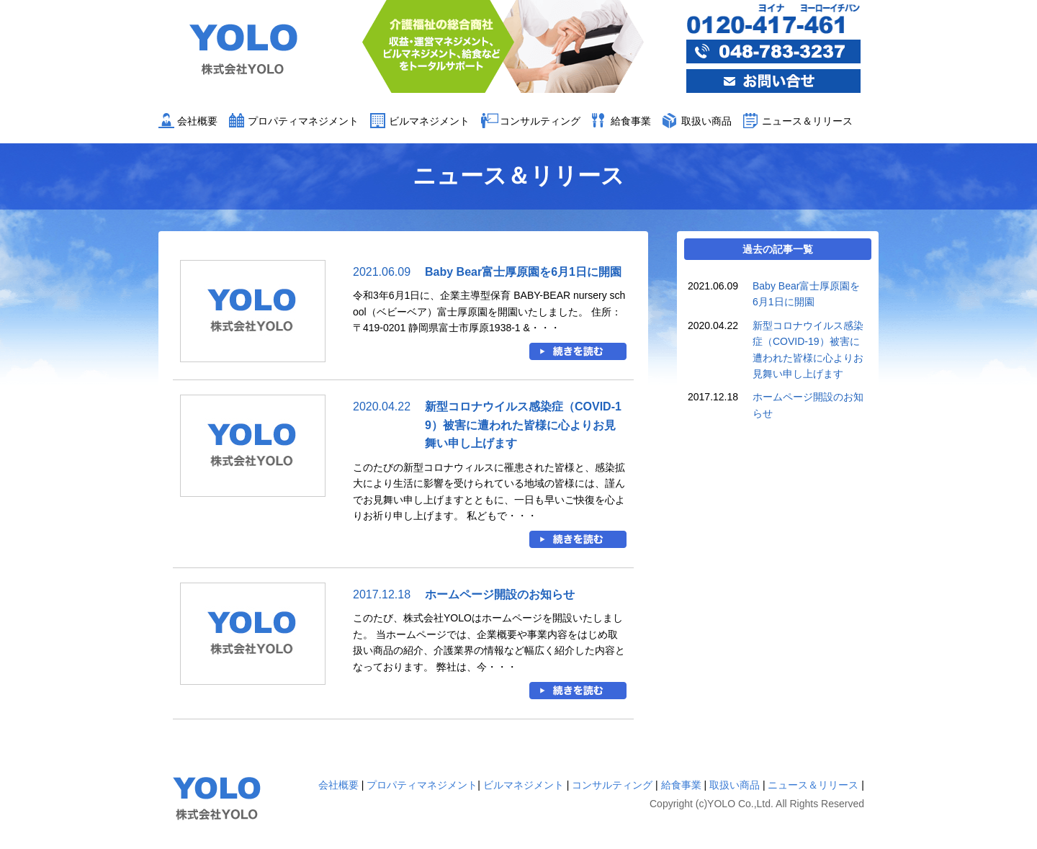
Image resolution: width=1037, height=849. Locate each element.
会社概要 (197, 121)
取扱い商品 (706, 121)
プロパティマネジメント (303, 121)
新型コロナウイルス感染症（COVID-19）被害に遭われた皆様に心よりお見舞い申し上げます (523, 424)
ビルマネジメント (429, 121)
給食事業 (631, 121)
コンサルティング (540, 121)
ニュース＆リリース (807, 121)
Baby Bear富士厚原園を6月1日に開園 (523, 272)
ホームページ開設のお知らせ (500, 594)
